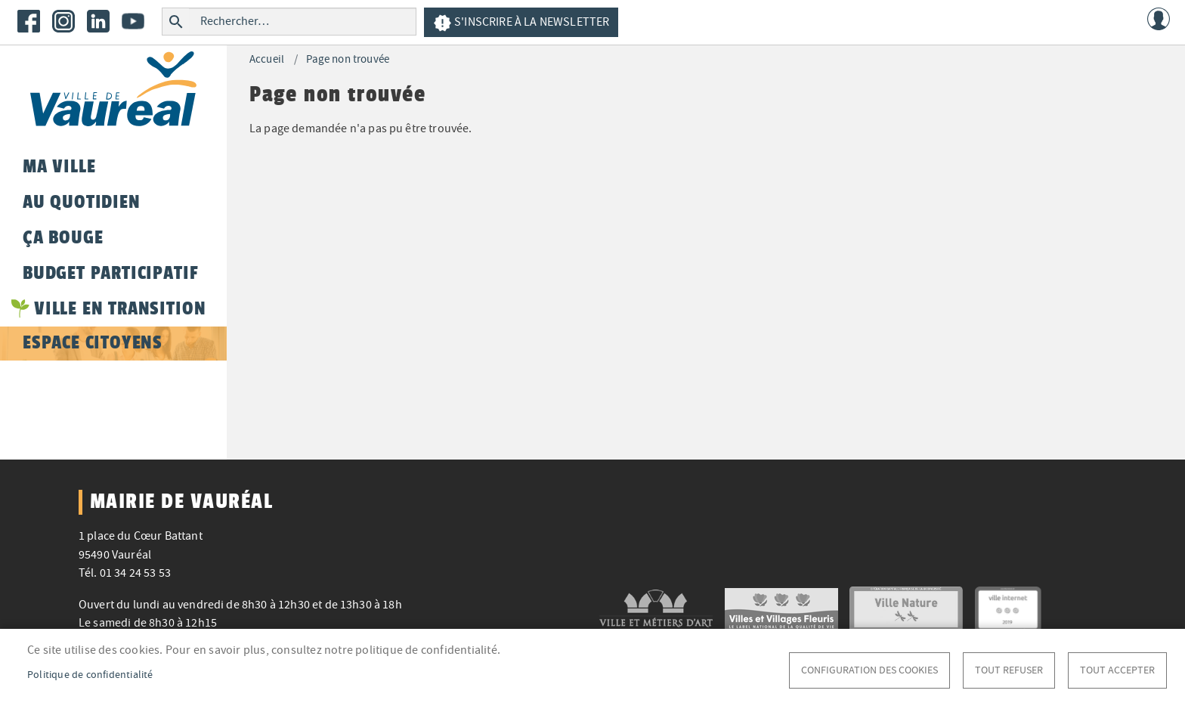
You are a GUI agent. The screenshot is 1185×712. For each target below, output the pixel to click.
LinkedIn (98, 21)
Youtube (133, 21)
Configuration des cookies (869, 670)
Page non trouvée (347, 59)
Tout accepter (1117, 670)
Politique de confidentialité (90, 674)
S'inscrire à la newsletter (521, 23)
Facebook (28, 21)
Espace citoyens (92, 342)
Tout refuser (1009, 670)
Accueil (266, 59)
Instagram (63, 21)
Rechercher (175, 21)
